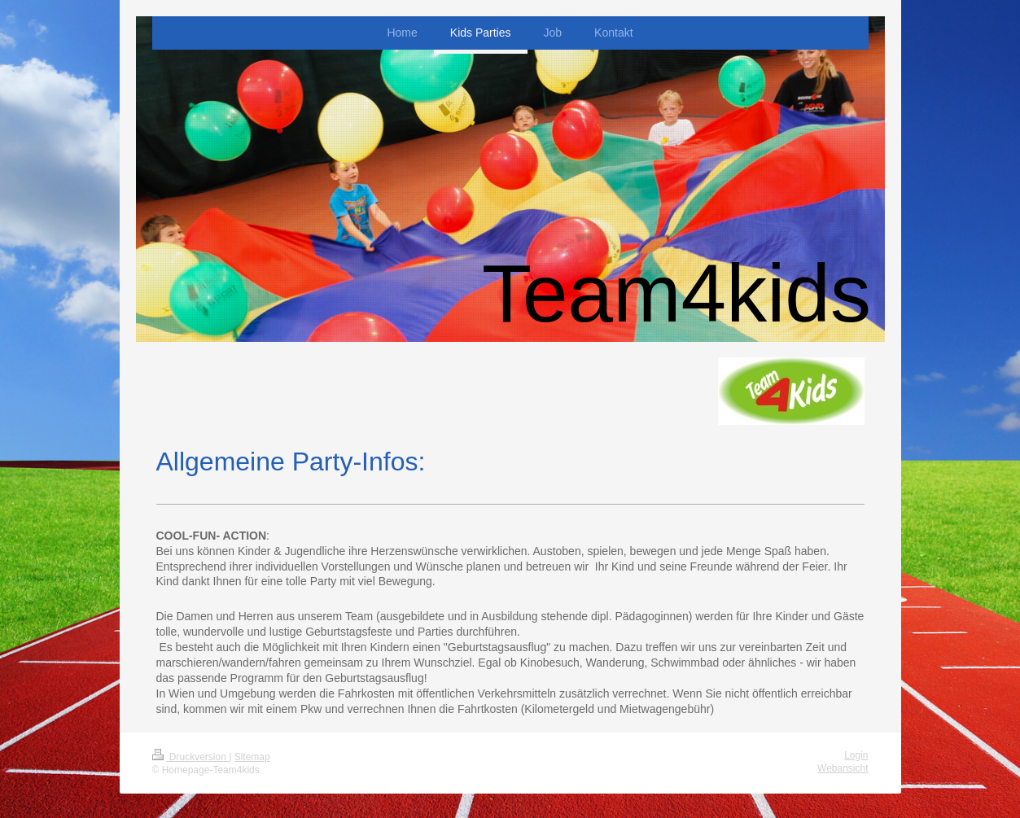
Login (856, 755)
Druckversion (191, 757)
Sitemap (252, 757)
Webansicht (842, 768)
